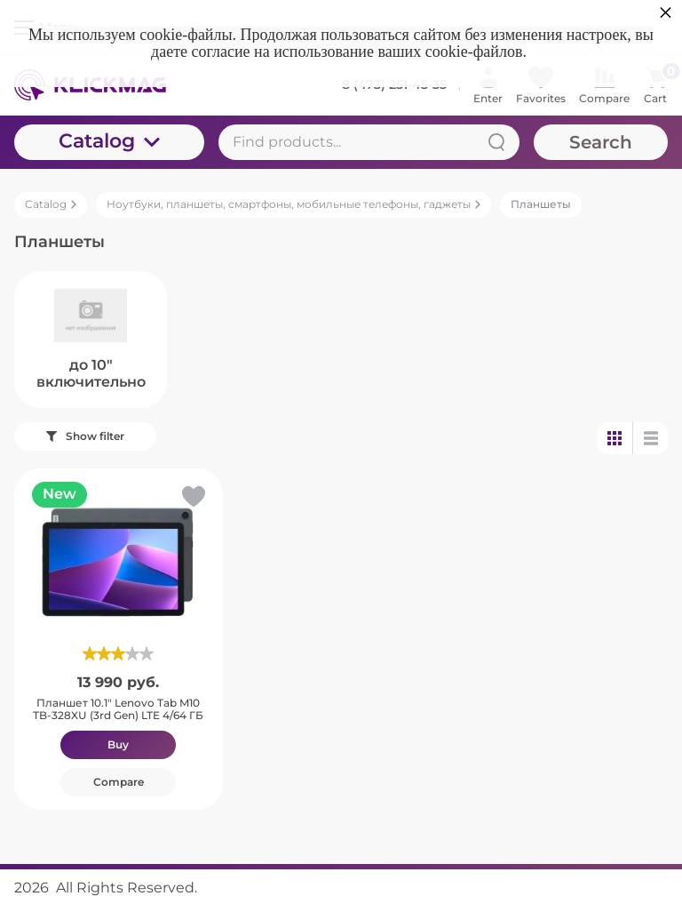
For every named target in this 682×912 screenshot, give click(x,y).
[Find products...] (368, 142)
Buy (118, 744)
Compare (118, 781)
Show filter (85, 436)
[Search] (496, 142)
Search (600, 142)
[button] (192, 500)
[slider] (118, 653)
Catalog (109, 141)
